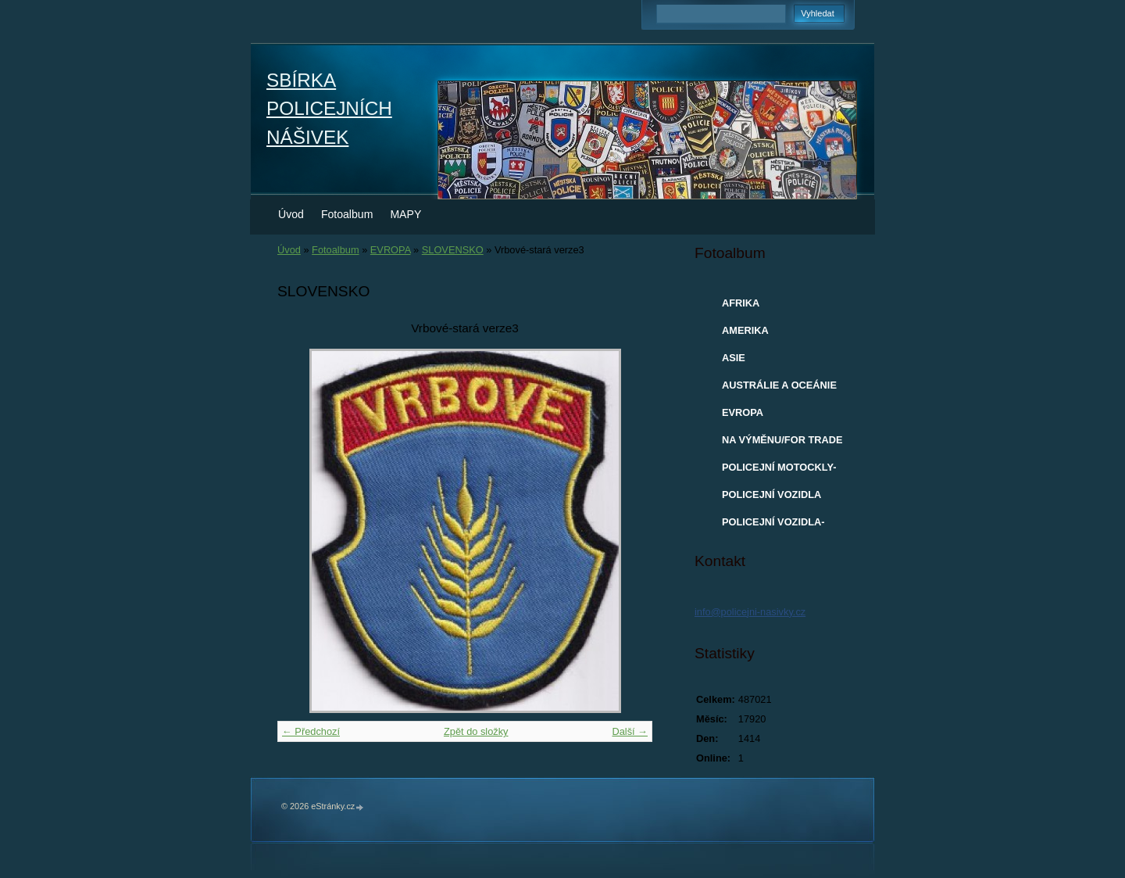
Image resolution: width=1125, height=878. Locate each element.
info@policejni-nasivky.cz (750, 612)
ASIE (733, 358)
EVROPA (390, 250)
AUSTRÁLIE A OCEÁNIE (779, 385)
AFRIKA (740, 303)
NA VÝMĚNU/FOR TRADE (782, 440)
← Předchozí (311, 731)
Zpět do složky (476, 731)
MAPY (405, 214)
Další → (630, 731)
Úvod (291, 214)
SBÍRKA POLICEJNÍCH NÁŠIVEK (329, 109)
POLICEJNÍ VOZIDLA (771, 494)
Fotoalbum (347, 214)
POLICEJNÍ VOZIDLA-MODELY (773, 525)
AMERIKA (745, 330)
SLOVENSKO (453, 250)
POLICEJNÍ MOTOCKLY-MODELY (779, 470)
